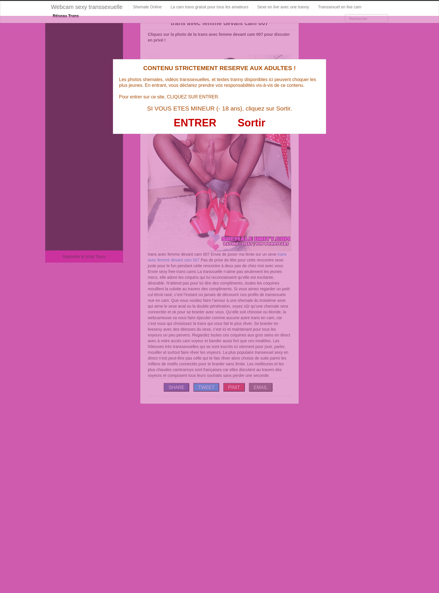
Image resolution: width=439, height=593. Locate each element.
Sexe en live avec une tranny (283, 7)
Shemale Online (147, 7)
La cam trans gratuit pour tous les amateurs (209, 7)
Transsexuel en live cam (339, 7)
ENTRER (195, 123)
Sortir (251, 123)
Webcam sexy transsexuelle (87, 7)
